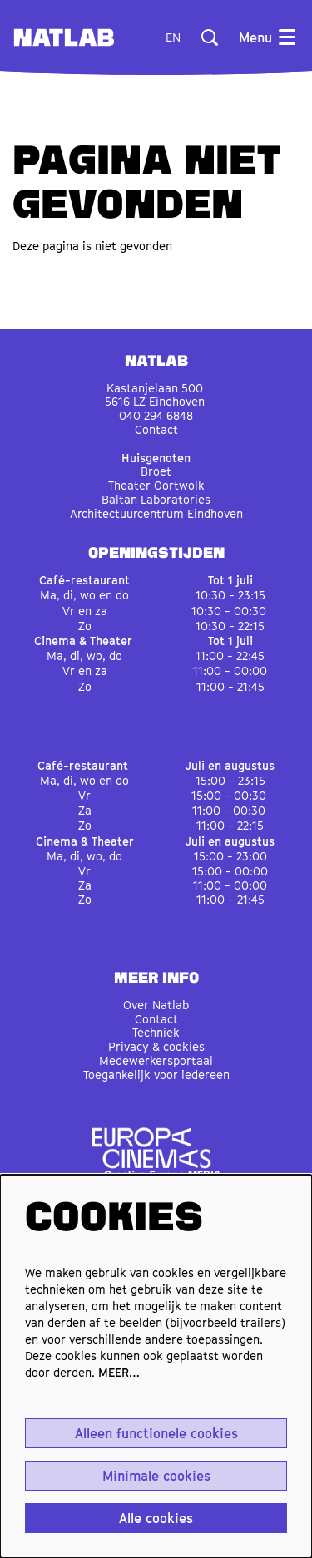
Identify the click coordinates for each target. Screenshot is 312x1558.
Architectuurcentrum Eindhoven (156, 513)
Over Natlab (156, 1005)
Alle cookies (156, 1518)
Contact (156, 429)
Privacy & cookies (156, 1046)
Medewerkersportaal (156, 1060)
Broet (156, 471)
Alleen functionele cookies (156, 1433)
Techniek (156, 1032)
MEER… (119, 1372)
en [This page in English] (173, 37)
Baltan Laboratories (156, 499)
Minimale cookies (156, 1475)
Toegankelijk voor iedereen (156, 1074)
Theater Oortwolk (156, 485)
